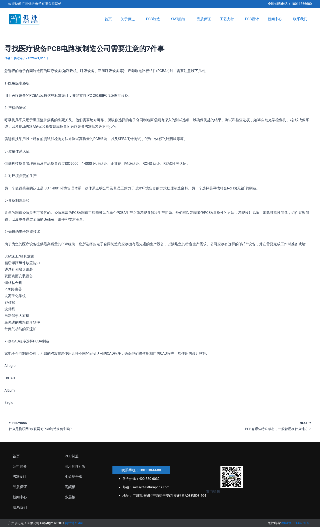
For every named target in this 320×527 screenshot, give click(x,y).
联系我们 (300, 19)
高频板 (70, 487)
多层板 (70, 497)
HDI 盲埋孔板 (75, 466)
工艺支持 (228, 19)
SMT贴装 (179, 19)
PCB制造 (154, 19)
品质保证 (204, 19)
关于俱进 (129, 19)
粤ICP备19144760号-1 (296, 523)
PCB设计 (252, 19)
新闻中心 (276, 19)
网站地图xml (74, 523)
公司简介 (20, 466)
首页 (108, 19)
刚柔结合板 (73, 477)
